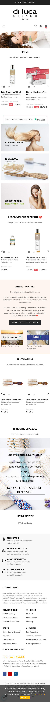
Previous (3, 340)
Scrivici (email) (9, 614)
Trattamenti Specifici (9, 101)
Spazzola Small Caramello (37, 399)
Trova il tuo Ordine (10, 618)
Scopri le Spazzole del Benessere (25, 490)
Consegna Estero (33, 644)
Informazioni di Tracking (36, 640)
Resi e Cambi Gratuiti (11, 632)
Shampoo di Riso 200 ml (36, 257)
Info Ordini (7, 636)
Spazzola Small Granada (11, 399)
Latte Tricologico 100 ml (11, 92)
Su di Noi (29, 614)
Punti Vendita (31, 618)
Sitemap (29, 622)
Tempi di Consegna (34, 636)
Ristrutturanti (6, 267)
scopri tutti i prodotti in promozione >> (25, 57)
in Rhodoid (5, 409)
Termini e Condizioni (11, 622)
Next (46, 340)
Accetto (25, 697)
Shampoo (30, 267)
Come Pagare (8, 640)
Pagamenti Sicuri (10, 644)
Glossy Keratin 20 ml (9, 257)
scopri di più (40, 694)
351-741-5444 (13, 657)
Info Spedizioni (32, 632)
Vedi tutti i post (25, 523)
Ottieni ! (25, 2)
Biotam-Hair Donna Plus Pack (36, 93)
